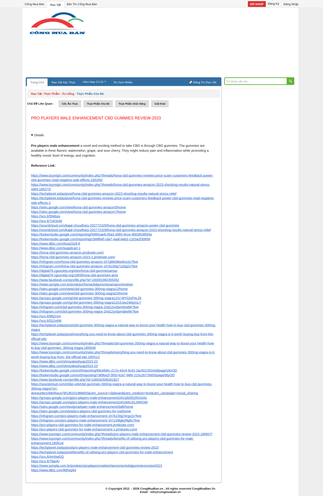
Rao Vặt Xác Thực (64, 82)
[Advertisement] (199, 43)
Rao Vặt (55, 4)
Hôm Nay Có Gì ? (94, 82)
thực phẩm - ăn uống (59, 93)
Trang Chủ (37, 82)
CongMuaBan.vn (151, 488)
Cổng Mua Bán (34, 4)
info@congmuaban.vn (165, 492)
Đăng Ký (273, 3)
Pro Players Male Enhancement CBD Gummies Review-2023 (96, 118)
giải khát (160, 103)
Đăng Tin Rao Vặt (204, 82)
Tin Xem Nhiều (122, 82)
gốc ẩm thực (70, 103)
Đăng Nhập (291, 4)
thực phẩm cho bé (98, 103)
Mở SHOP (256, 4)
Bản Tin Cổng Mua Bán (82, 4)
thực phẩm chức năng (132, 103)
